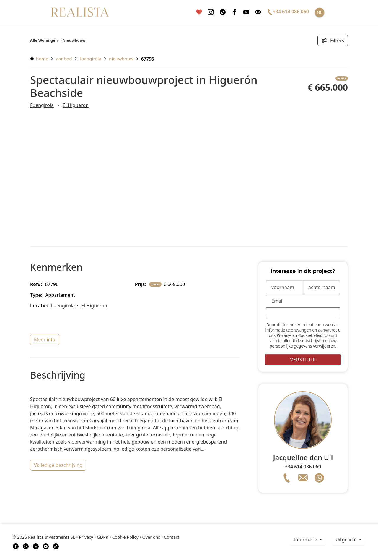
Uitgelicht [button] (346, 539)
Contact (171, 537)
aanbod (64, 58)
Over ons (151, 537)
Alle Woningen (44, 40)
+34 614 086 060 (303, 466)
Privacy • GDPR (93, 537)
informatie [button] (306, 539)
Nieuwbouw (74, 40)
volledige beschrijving (58, 465)
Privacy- (284, 335)
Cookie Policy (125, 537)
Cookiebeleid (310, 335)
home (39, 58)
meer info (45, 339)
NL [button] (319, 12)
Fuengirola (90, 58)
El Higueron (76, 105)
